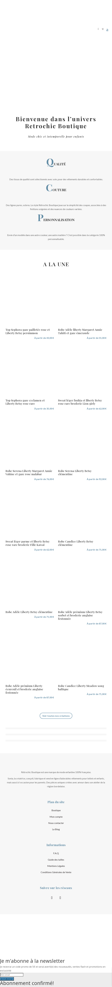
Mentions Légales (56, 865)
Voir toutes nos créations (56, 715)
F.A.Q (56, 853)
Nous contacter (56, 823)
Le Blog (56, 829)
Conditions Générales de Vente (56, 872)
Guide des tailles (56, 859)
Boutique (56, 810)
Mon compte (56, 816)
